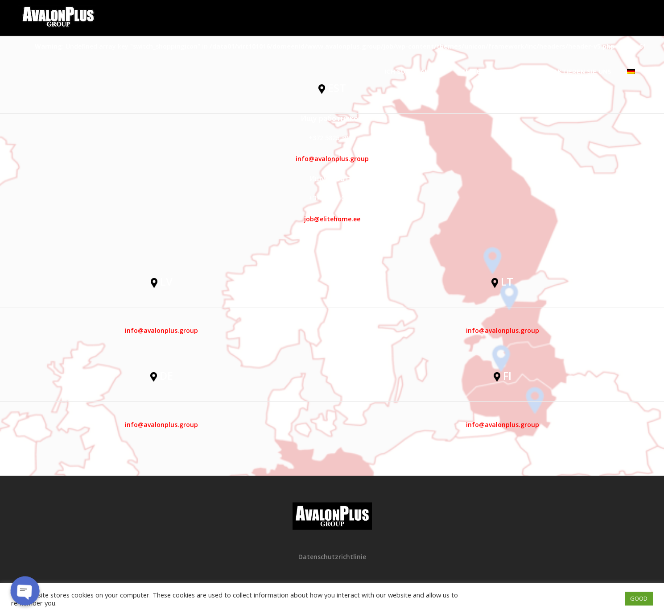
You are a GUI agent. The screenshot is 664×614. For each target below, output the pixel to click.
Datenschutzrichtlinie (332, 556)
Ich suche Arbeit (414, 71)
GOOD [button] (639, 598)
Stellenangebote (489, 71)
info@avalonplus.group (332, 158)
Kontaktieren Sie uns (573, 71)
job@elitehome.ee (332, 219)
